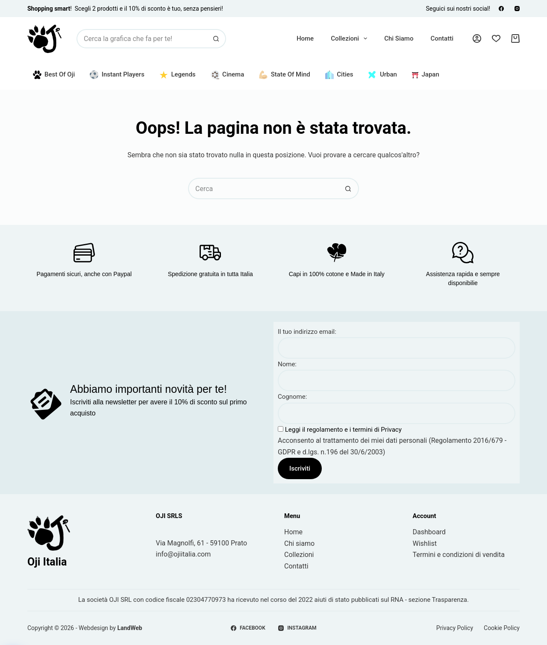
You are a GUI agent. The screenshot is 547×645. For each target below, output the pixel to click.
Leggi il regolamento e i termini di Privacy (342, 429)
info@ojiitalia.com (183, 554)
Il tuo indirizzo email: (307, 332)
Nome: (287, 364)
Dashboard (429, 532)
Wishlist (425, 543)
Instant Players (117, 75)
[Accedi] (477, 38)
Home (305, 38)
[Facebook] (501, 8)
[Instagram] (517, 8)
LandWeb (129, 627)
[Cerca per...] (141, 38)
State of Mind (284, 75)
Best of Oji (54, 75)
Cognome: (292, 397)
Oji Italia (47, 562)
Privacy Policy (454, 627)
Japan (425, 74)
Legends (177, 75)
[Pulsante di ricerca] (216, 38)
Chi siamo (398, 38)
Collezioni (351, 38)
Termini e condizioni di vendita (459, 555)
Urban (382, 75)
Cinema (227, 75)
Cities (339, 75)
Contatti (441, 38)
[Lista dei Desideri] (496, 38)
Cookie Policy (502, 627)
